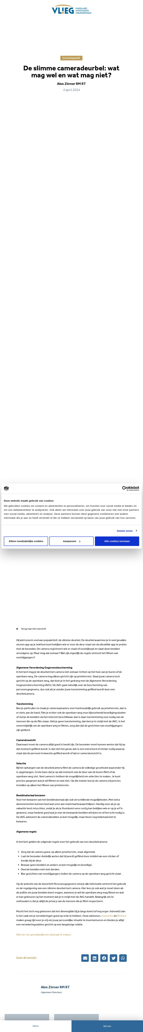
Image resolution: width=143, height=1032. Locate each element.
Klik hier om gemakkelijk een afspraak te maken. (44, 934)
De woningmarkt (71, 58)
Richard (121, 915)
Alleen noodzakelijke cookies (26, 541)
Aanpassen (71, 541)
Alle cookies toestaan (117, 541)
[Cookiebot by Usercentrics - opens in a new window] (124, 488)
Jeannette (107, 915)
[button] (85, 958)
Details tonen (125, 530)
